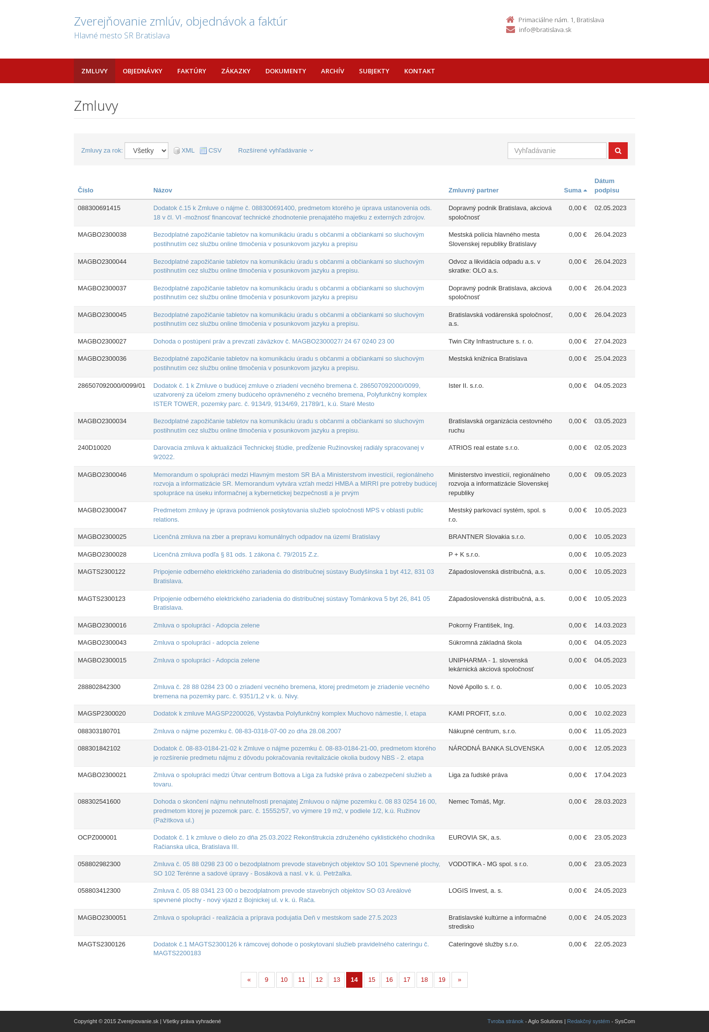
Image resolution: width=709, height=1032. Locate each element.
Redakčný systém (588, 1021)
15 (371, 979)
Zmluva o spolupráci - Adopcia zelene (206, 625)
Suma (575, 190)
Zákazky (236, 70)
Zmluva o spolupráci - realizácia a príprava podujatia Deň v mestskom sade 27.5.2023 (275, 917)
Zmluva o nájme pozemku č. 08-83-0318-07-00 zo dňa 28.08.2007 (247, 731)
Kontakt (419, 70)
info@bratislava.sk (545, 29)
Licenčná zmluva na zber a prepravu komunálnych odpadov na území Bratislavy (266, 536)
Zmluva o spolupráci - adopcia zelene (206, 642)
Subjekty (374, 70)
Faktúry (191, 70)
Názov (162, 190)
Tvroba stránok (505, 1021)
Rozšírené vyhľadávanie (276, 150)
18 (424, 979)
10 (284, 979)
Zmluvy (94, 70)
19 (441, 979)
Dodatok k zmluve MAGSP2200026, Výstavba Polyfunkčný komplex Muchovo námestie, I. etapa (289, 713)
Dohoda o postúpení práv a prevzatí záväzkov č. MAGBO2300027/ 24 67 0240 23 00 (273, 341)
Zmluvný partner (474, 190)
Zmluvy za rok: (102, 150)
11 (301, 979)
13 (336, 979)
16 (389, 979)
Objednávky (142, 70)
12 (319, 979)
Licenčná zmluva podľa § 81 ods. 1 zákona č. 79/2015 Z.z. (236, 554)
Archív (332, 70)
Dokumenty (285, 70)
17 (406, 979)
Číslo (86, 190)
